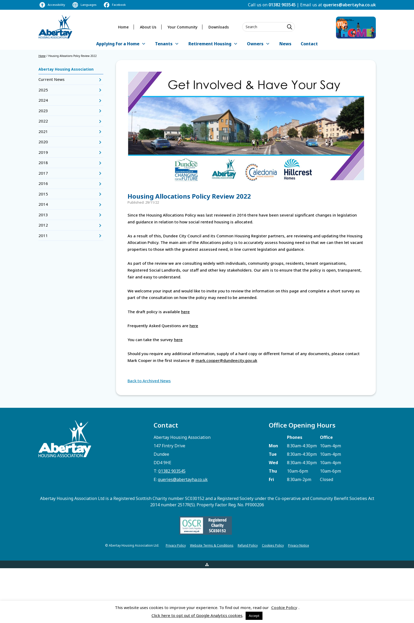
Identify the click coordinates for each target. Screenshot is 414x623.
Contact (309, 44)
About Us (148, 27)
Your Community (182, 27)
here (185, 311)
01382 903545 (282, 5)
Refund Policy (248, 545)
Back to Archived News (149, 380)
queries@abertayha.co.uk (349, 5)
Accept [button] (254, 615)
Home (123, 27)
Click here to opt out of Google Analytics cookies (197, 615)
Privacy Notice (298, 545)
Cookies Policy (273, 545)
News (285, 44)
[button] (121, 44)
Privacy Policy (176, 545)
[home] (55, 26)
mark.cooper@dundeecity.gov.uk (226, 360)
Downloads (218, 27)
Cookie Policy (284, 607)
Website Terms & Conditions (211, 545)
